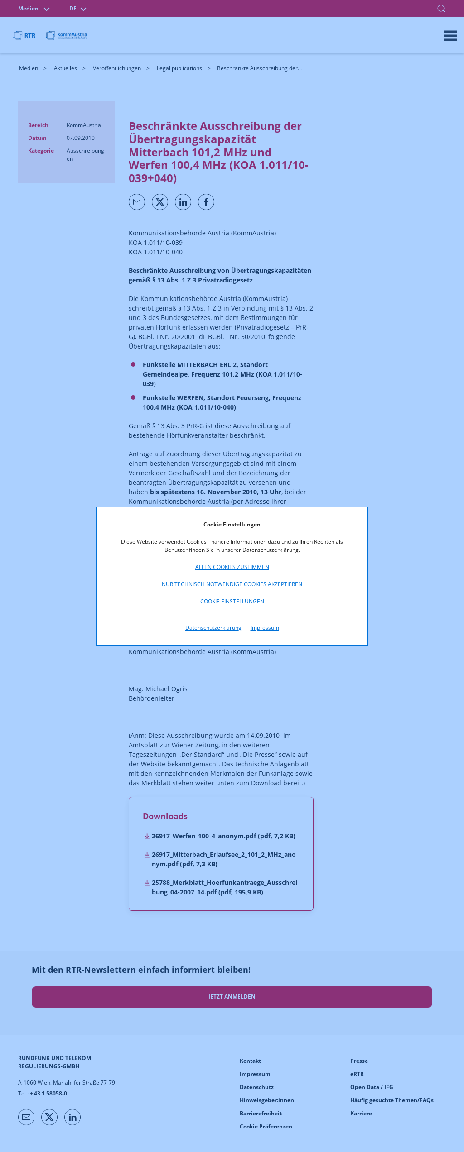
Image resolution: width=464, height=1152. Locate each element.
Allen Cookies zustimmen (232, 567)
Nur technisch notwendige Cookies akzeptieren (232, 584)
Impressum (265, 627)
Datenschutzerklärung (213, 627)
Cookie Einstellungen (232, 601)
